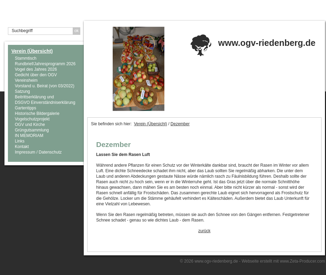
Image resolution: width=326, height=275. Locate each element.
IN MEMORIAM (29, 135)
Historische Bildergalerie (37, 113)
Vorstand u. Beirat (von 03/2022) (44, 86)
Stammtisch (26, 58)
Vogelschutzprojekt (32, 119)
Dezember (180, 123)
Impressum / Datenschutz (38, 152)
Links (19, 141)
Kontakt (22, 146)
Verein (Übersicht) (32, 51)
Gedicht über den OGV (36, 74)
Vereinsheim (26, 80)
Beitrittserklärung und (34, 97)
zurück (204, 230)
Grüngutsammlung (32, 130)
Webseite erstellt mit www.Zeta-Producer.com (283, 261)
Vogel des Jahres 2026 (36, 69)
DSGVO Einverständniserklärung (45, 102)
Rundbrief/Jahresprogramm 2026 (45, 63)
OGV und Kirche (30, 124)
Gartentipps (25, 108)
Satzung (22, 91)
